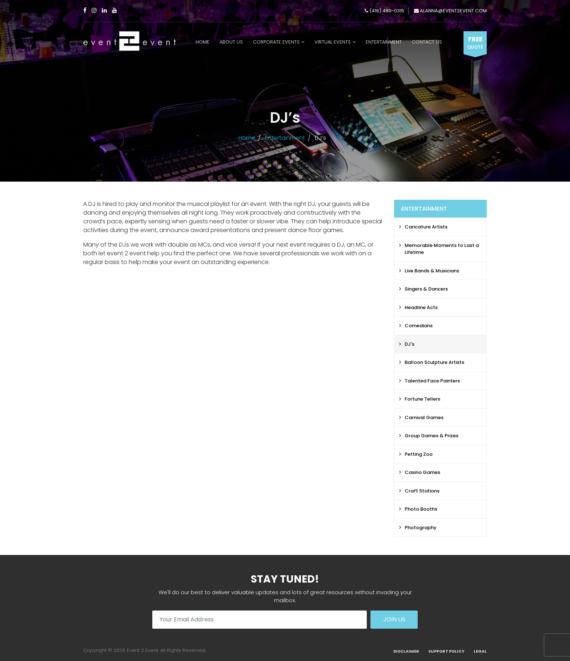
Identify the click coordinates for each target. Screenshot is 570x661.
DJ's (409, 344)
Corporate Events (276, 41)
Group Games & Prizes (431, 435)
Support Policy (446, 651)
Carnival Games (424, 417)
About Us (231, 41)
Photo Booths (421, 509)
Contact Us (427, 41)
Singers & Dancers (426, 288)
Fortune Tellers (422, 399)
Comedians (419, 325)
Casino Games (422, 472)
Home (202, 41)
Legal (480, 651)
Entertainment (384, 41)
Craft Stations (422, 490)
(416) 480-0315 (384, 10)
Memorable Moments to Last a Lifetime (442, 249)
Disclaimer (406, 651)
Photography (421, 527)
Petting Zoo (419, 454)
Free (475, 43)
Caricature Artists (426, 226)
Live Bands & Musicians (432, 270)
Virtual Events (332, 41)
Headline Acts (421, 307)
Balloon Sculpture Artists (434, 362)
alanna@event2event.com (450, 10)
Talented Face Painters (432, 380)
